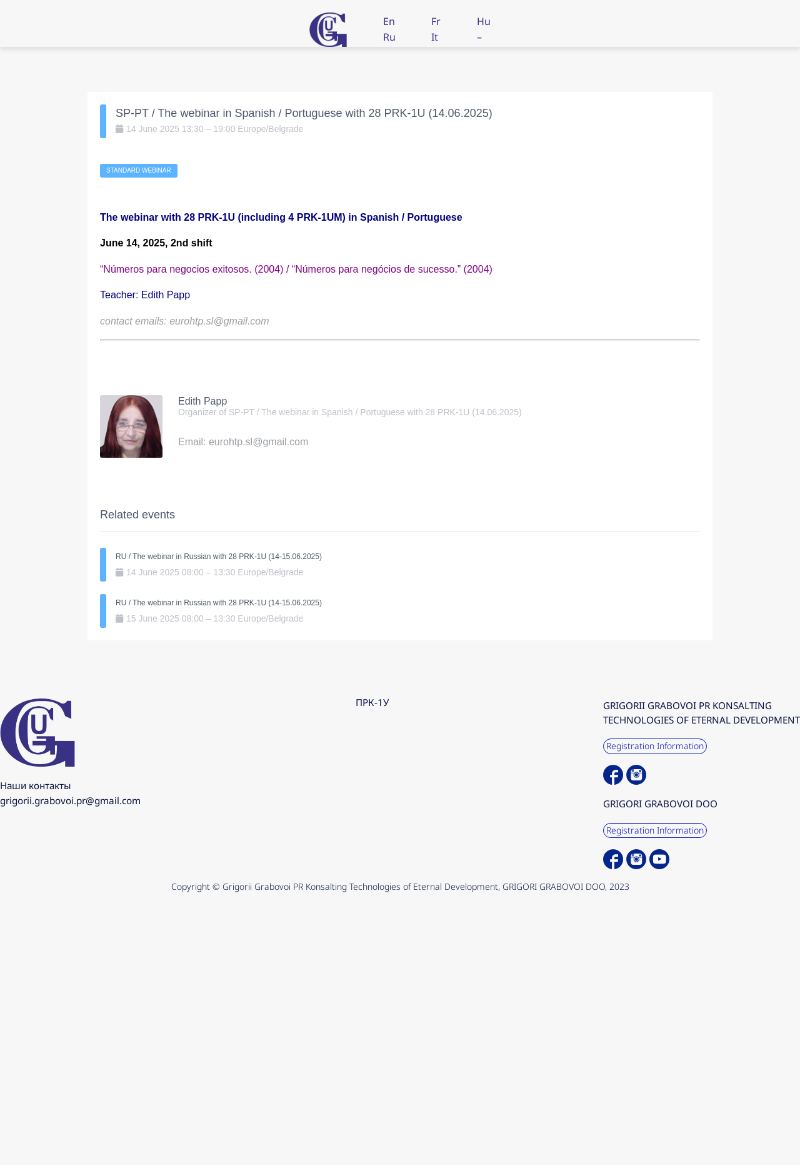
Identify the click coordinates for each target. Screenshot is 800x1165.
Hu (484, 21)
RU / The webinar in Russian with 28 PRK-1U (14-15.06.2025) (219, 556)
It (434, 37)
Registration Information (655, 746)
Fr (436, 21)
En (389, 21)
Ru (389, 37)
